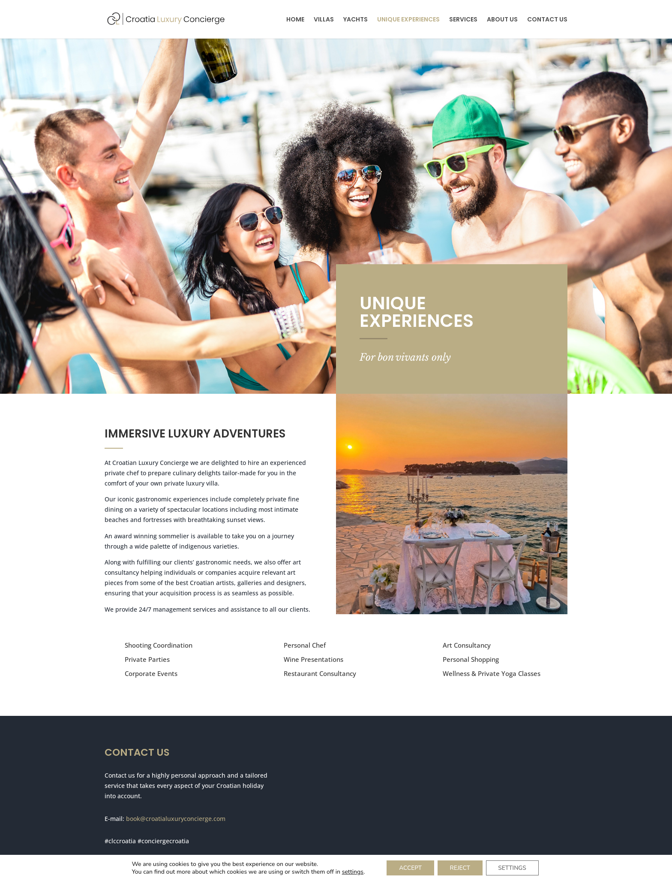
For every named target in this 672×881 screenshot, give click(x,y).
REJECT (460, 867)
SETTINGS (513, 867)
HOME (295, 20)
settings (350, 871)
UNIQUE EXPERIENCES (408, 20)
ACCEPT (408, 867)
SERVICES (463, 20)
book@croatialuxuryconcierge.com (175, 819)
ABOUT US (502, 20)
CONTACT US (547, 20)
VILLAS (324, 20)
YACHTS (355, 20)
